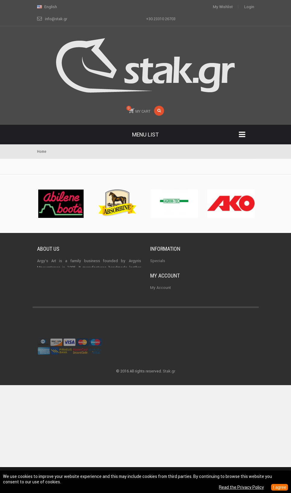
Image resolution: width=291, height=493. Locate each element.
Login (249, 7)
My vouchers (161, 386)
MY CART (138, 110)
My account (165, 320)
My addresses (163, 364)
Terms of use (161, 293)
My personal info (164, 375)
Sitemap (157, 304)
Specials (157, 260)
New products (162, 271)
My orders (159, 343)
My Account (160, 332)
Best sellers (160, 282)
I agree (279, 487)
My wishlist (223, 7)
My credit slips (163, 353)
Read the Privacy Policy (241, 487)
